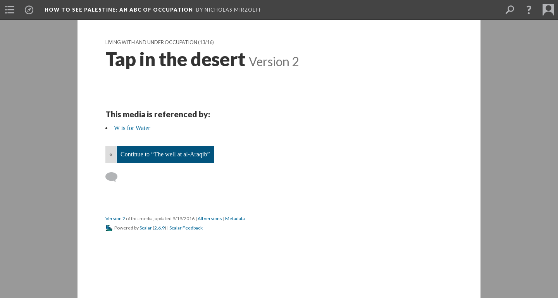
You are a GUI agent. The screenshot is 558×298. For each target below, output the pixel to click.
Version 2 (115, 218)
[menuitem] (9, 9)
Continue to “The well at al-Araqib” (165, 154)
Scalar (146, 228)
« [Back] (110, 154)
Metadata (235, 218)
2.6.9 (159, 228)
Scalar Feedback (186, 228)
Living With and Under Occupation (151, 42)
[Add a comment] (114, 177)
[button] (529, 9)
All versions (210, 218)
